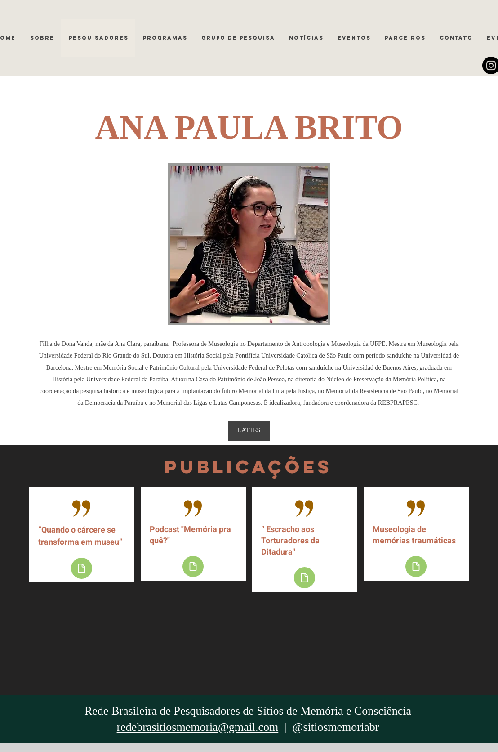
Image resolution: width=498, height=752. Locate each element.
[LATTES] (249, 431)
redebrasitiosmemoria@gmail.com (198, 727)
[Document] (81, 568)
